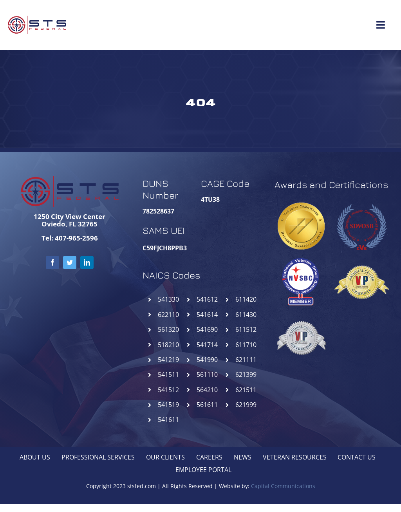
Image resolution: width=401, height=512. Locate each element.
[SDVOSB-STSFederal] (361, 201)
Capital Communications (283, 486)
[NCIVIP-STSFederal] (301, 313)
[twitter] (69, 262)
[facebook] (52, 262)
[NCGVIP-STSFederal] (361, 257)
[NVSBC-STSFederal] (301, 257)
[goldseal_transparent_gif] (301, 205)
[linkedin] (87, 262)
